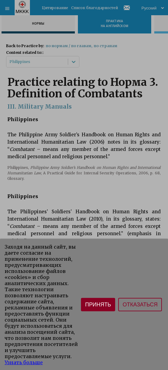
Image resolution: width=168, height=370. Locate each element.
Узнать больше (24, 362)
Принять (98, 305)
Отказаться (140, 305)
